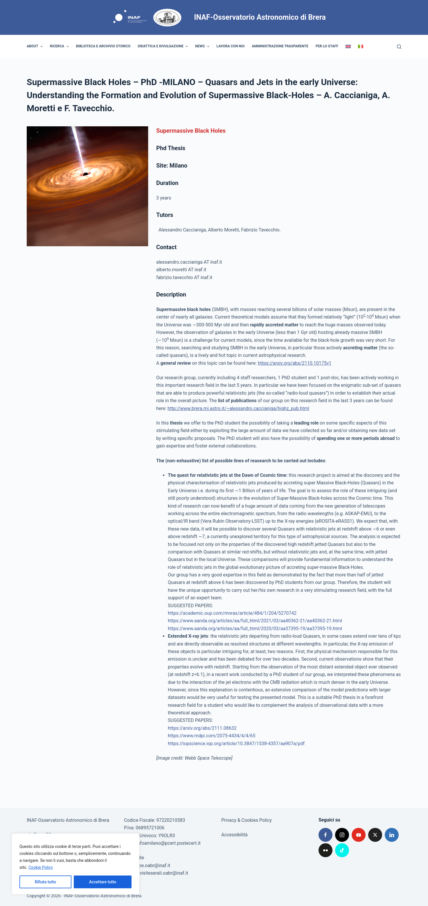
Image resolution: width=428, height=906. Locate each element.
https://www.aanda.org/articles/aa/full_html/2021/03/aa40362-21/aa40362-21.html (255, 620)
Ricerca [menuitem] (60, 46)
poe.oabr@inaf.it (153, 865)
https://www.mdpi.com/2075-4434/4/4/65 (212, 735)
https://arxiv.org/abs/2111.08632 (202, 728)
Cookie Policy (40, 867)
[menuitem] (348, 46)
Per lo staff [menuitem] (327, 46)
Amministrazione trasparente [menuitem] (280, 46)
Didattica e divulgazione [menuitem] (164, 46)
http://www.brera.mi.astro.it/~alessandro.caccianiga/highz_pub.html (238, 408)
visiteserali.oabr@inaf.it (164, 873)
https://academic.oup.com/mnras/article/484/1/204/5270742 (232, 613)
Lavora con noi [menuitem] (231, 46)
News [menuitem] (203, 46)
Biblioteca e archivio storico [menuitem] (103, 46)
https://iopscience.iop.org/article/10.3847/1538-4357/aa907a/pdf (236, 743)
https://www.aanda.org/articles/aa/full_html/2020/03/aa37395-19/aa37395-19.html (255, 628)
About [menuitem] (35, 46)
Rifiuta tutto (45, 882)
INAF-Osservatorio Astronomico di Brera (260, 17)
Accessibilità (234, 834)
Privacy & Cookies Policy (246, 820)
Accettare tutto (102, 882)
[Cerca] (399, 46)
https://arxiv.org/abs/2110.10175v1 (294, 363)
